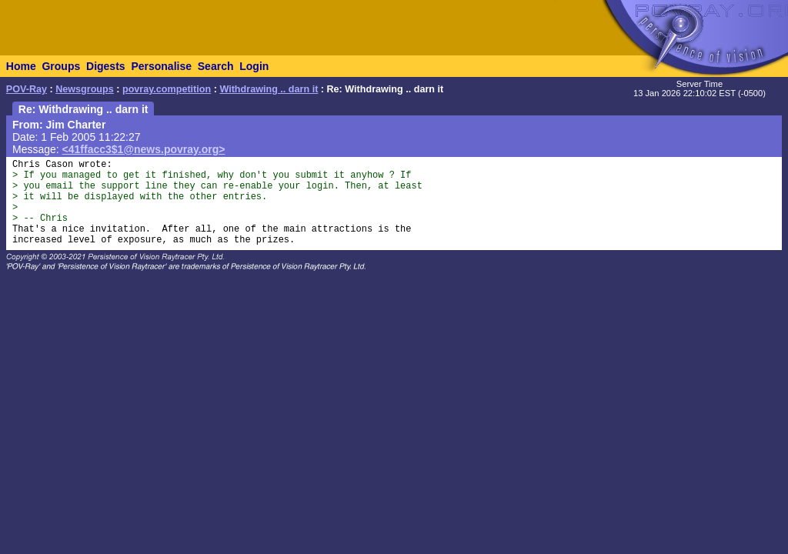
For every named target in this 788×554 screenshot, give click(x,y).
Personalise (161, 66)
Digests (105, 66)
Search (216, 66)
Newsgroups (84, 89)
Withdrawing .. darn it (268, 89)
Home (21, 66)
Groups (61, 66)
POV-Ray (26, 89)
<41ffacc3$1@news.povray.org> (143, 149)
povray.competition (166, 89)
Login (254, 66)
